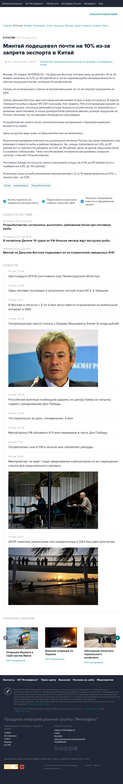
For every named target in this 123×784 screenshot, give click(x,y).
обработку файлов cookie (38, 704)
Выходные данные (52, 768)
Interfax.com (52, 3)
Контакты (9, 679)
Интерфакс (61, 14)
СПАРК (7, 733)
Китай (7, 185)
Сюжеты (97, 25)
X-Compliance (10, 736)
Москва (69, 25)
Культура (59, 25)
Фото (106, 25)
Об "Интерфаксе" (34, 3)
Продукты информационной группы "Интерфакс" (51, 719)
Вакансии (64, 679)
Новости (86, 25)
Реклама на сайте (83, 679)
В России (18, 25)
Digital (77, 25)
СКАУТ (7, 739)
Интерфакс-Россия (71, 3)
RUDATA (58, 736)
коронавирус (21, 185)
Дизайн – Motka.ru (93, 765)
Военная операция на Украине (59, 652)
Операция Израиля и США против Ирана (19, 654)
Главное (7, 25)
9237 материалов (54, 659)
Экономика (39, 25)
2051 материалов (15, 660)
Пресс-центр (48, 679)
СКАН (57, 733)
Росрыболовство (40, 185)
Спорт (49, 25)
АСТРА (7, 745)
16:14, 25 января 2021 (27, 38)
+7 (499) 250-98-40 (91, 709)
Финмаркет (90, 3)
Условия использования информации (61, 765)
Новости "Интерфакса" (64, 730)
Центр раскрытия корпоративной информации (69, 740)
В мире (28, 25)
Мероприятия (105, 679)
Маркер (8, 742)
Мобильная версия (12, 3)
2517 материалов (93, 662)
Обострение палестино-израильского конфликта (99, 654)
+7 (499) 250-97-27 (22, 711)
